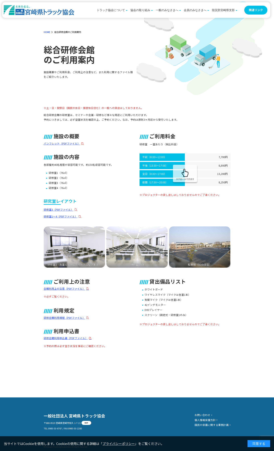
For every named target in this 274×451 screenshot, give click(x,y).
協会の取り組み (140, 10)
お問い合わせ (202, 415)
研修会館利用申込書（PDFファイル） (66, 338)
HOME (47, 32)
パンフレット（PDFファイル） (62, 143)
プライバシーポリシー (119, 443)
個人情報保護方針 (205, 420)
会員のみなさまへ (195, 10)
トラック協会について (111, 10)
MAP (86, 422)
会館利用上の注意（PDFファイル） (64, 288)
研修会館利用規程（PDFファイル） (64, 317)
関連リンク (256, 10)
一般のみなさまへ (167, 10)
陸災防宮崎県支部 (223, 10)
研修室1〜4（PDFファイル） (60, 216)
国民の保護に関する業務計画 (212, 425)
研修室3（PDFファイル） (58, 209)
